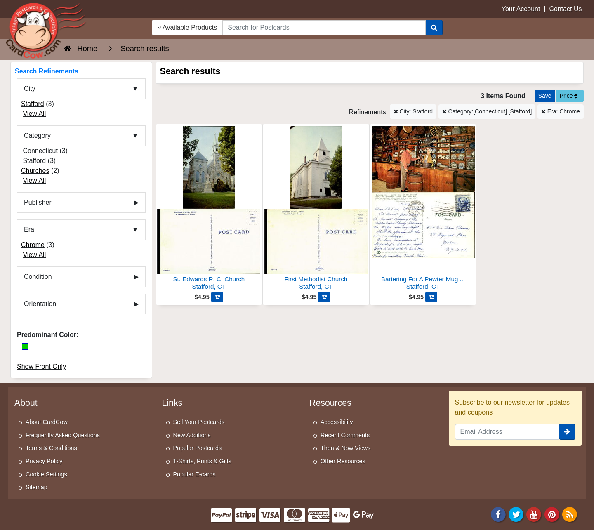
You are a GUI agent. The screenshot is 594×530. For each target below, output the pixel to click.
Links (172, 403)
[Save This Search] (545, 96)
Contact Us (565, 8)
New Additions (192, 435)
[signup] (567, 432)
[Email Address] (507, 432)
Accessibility (337, 422)
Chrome (33, 244)
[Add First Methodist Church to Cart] (324, 297)
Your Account (521, 8)
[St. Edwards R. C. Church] (209, 209)
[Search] (434, 27)
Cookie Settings (46, 474)
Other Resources (343, 461)
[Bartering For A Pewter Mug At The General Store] (423, 209)
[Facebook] (498, 513)
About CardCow (47, 422)
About (26, 403)
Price (569, 95)
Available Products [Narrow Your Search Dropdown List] (187, 27)
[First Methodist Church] (316, 209)
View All (34, 113)
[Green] (25, 346)
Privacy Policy (44, 461)
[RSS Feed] (569, 513)
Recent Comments (345, 435)
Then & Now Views (345, 448)
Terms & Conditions (51, 448)
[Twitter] (516, 513)
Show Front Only (41, 366)
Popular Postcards (197, 448)
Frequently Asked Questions (63, 435)
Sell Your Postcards (199, 422)
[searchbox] (324, 27)
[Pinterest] (552, 513)
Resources (330, 403)
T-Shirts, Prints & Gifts (202, 461)
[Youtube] (534, 513)
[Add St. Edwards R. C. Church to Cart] (217, 297)
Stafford (32, 103)
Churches (35, 170)
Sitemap (36, 487)
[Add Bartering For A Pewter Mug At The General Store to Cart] (431, 297)
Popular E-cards (194, 474)
